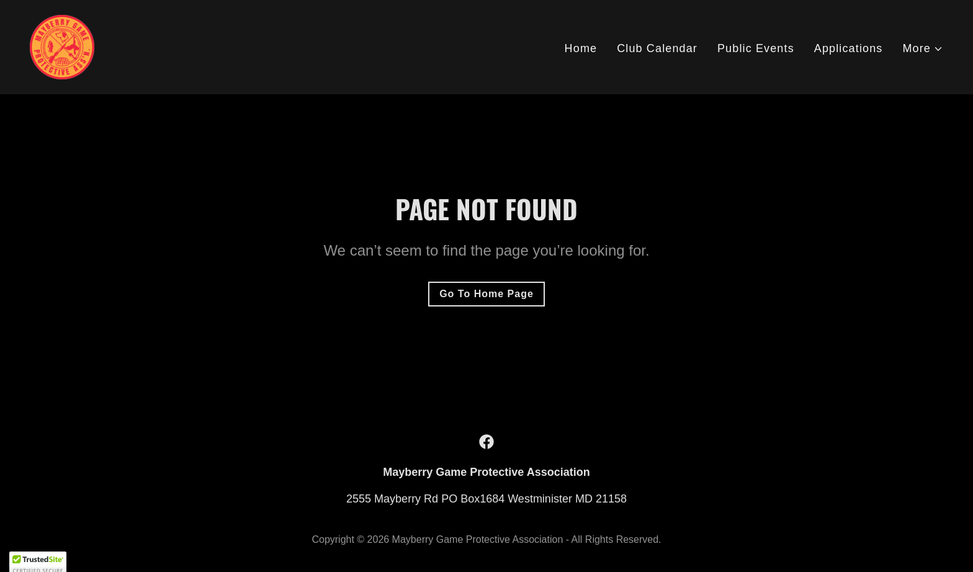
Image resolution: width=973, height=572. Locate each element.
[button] (922, 48)
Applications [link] (848, 48)
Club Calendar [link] (657, 48)
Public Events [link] (755, 48)
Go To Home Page (486, 293)
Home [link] (581, 48)
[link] (62, 46)
